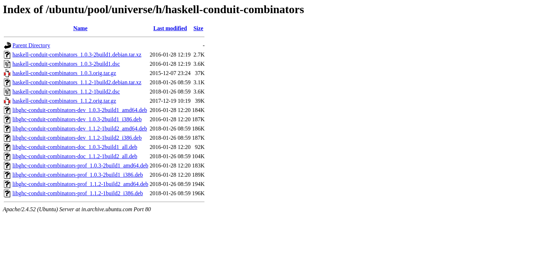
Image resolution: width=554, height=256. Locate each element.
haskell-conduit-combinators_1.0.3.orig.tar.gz (64, 73)
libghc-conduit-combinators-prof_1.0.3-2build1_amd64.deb (80, 165)
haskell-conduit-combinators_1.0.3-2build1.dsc (66, 64)
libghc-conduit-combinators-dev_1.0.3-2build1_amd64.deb (79, 110)
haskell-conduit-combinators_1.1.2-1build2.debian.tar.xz (76, 82)
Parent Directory (31, 45)
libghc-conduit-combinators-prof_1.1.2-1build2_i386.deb (77, 193)
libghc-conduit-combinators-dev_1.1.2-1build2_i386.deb (77, 138)
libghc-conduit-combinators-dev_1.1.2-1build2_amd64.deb (79, 129)
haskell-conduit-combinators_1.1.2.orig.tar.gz (64, 101)
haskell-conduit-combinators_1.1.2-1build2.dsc (66, 92)
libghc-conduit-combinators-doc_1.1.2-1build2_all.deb (74, 156)
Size (198, 28)
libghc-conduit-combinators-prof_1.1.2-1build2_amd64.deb (80, 184)
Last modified (170, 28)
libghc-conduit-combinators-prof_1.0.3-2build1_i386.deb (77, 175)
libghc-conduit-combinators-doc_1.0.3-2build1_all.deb (74, 147)
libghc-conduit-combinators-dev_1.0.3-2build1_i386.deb (77, 119)
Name (80, 28)
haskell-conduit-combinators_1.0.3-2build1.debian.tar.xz (76, 55)
